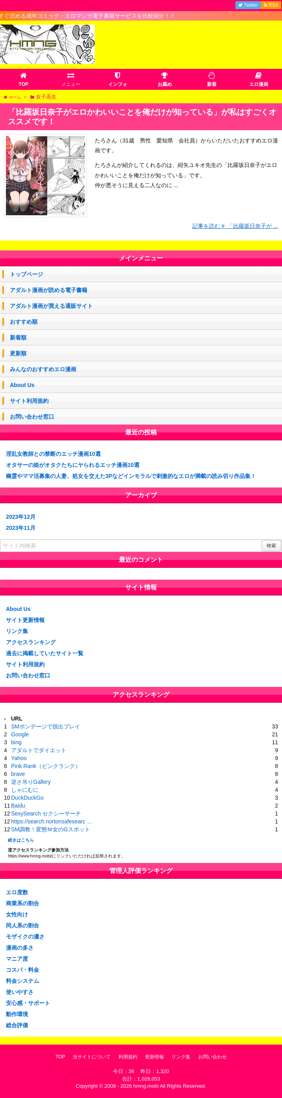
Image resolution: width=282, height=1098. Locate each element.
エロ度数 (17, 892)
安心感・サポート (28, 1003)
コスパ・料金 (22, 970)
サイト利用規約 (29, 401)
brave (18, 774)
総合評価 (17, 1025)
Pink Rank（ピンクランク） (46, 766)
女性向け (17, 914)
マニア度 (17, 959)
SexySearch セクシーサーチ (46, 813)
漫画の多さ (20, 947)
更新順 (18, 353)
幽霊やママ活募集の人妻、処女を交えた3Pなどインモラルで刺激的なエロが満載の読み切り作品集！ (131, 476)
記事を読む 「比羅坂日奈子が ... (235, 226)
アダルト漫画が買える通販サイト (51, 306)
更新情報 (154, 1057)
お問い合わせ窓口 (32, 416)
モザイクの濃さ (25, 936)
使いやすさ (20, 992)
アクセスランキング (31, 642)
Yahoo (18, 758)
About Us (22, 385)
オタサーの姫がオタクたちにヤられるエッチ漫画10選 (72, 465)
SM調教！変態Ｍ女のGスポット (50, 829)
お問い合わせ (212, 1057)
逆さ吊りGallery (31, 782)
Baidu (18, 805)
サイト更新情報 (25, 620)
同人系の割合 (22, 925)
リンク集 (17, 631)
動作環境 (17, 1014)
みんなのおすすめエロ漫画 (43, 369)
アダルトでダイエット (38, 750)
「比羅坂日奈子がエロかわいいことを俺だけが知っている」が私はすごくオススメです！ (142, 117)
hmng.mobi (145, 1086)
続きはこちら (21, 840)
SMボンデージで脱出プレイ (45, 726)
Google (20, 734)
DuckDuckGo (27, 798)
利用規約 (127, 1057)
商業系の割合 (22, 903)
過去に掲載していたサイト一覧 (44, 653)
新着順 (18, 337)
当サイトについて (92, 1057)
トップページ (26, 274)
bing (16, 742)
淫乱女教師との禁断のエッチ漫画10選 (53, 454)
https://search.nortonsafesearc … (51, 821)
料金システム (22, 981)
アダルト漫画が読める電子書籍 (48, 290)
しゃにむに (25, 790)
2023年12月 (21, 517)
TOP (60, 1057)
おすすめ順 (24, 321)
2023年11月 (21, 528)
